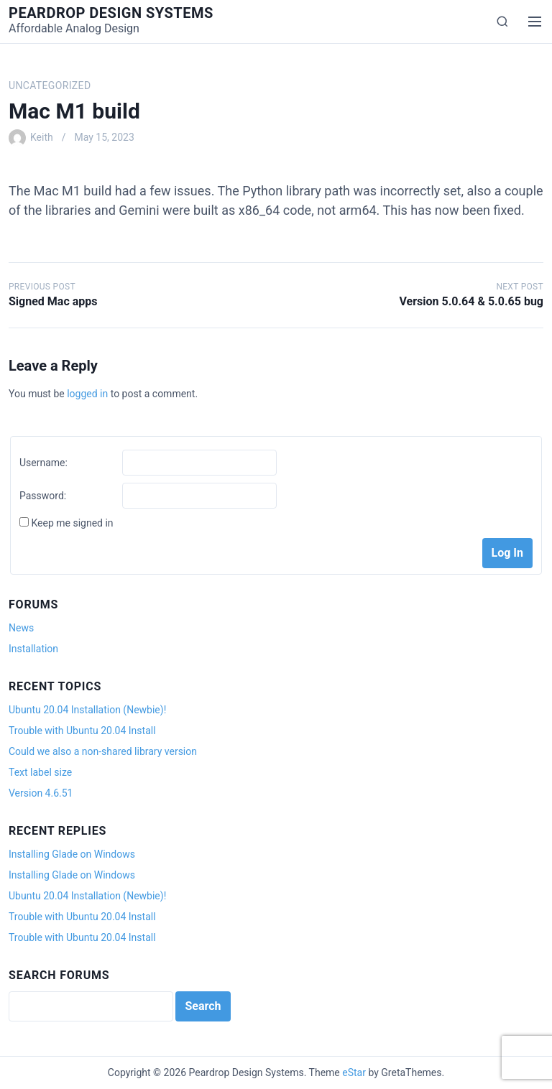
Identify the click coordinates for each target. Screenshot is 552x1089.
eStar (354, 1072)
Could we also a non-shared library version (103, 751)
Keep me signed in (72, 523)
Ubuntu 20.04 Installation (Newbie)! (87, 709)
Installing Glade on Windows (72, 854)
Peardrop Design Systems (111, 13)
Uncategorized (50, 85)
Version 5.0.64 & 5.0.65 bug (471, 301)
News (21, 628)
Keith (41, 137)
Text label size (40, 772)
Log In (507, 553)
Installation (33, 648)
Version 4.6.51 (41, 793)
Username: (43, 462)
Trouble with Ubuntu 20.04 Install (82, 730)
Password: (42, 495)
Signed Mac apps (53, 301)
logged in (87, 393)
